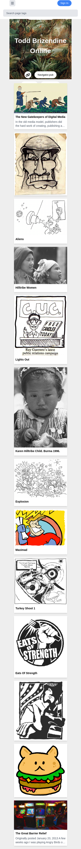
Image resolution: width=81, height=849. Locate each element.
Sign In (64, 3)
